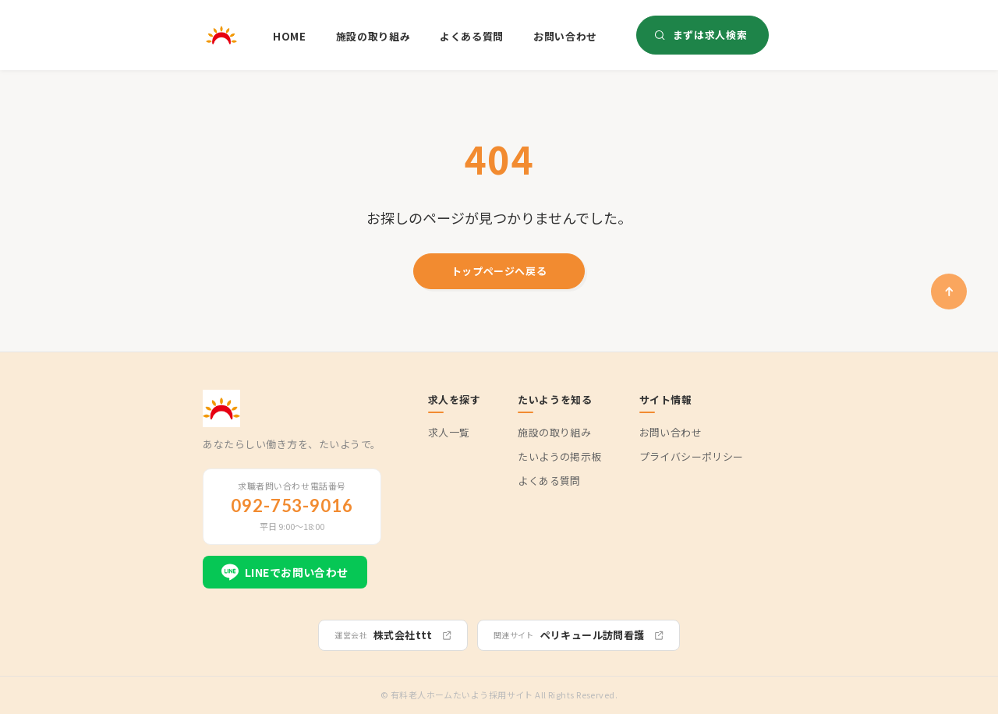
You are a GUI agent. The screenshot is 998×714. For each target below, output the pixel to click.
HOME (289, 37)
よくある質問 (472, 37)
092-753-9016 (292, 505)
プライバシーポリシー (691, 457)
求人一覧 (449, 433)
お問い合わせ (565, 37)
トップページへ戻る (499, 270)
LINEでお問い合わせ (285, 572)
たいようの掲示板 (559, 457)
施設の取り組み (373, 37)
